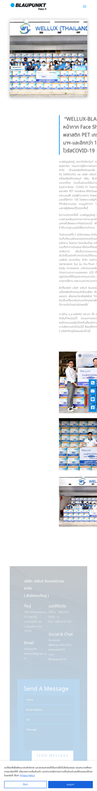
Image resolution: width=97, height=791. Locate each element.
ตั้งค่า (25, 784)
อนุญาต (70, 784)
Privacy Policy (27, 775)
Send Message (52, 760)
